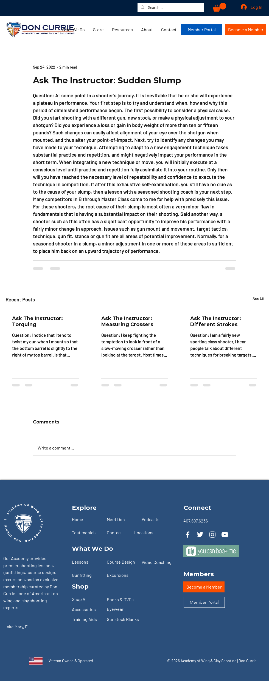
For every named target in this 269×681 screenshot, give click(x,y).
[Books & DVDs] (122, 600)
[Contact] (122, 533)
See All (258, 298)
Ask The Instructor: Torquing (37, 321)
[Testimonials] (87, 533)
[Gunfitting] (87, 575)
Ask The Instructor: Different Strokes (215, 321)
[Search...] (170, 8)
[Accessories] (87, 610)
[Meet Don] (122, 519)
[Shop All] (87, 599)
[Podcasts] (157, 519)
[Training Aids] (87, 620)
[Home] (87, 519)
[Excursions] (122, 575)
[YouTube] (225, 534)
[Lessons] (87, 562)
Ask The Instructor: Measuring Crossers (127, 321)
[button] (219, 7)
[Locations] (149, 533)
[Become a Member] (245, 29)
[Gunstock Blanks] (127, 620)
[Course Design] (122, 562)
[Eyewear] (122, 609)
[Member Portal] (201, 29)
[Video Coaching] (159, 562)
